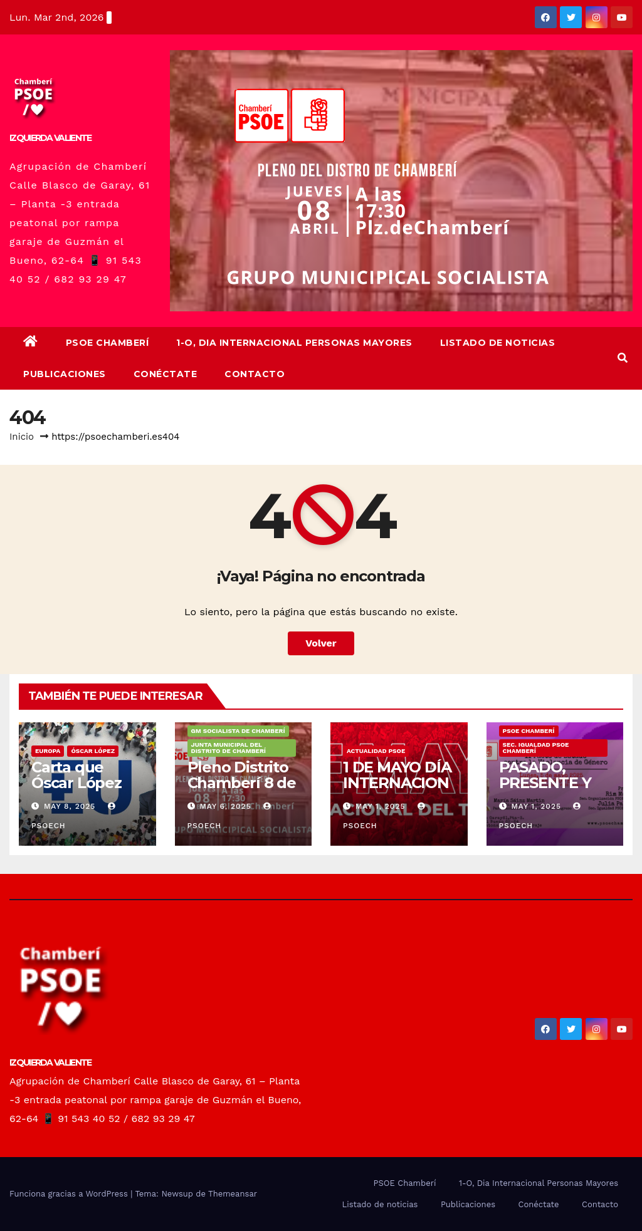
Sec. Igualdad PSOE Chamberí (536, 747)
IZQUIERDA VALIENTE (50, 137)
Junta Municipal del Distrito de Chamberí (228, 747)
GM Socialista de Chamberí (238, 730)
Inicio (21, 436)
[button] (623, 358)
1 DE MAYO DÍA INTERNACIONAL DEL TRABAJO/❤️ (397, 790)
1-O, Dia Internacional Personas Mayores (294, 342)
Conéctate (165, 374)
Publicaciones (64, 374)
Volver (321, 643)
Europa (47, 750)
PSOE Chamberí (107, 342)
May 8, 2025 (69, 806)
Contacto (254, 374)
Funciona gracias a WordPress (69, 1193)
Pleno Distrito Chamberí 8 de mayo (241, 783)
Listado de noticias (497, 342)
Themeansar (232, 1193)
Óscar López (93, 750)
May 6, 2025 (225, 806)
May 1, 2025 (380, 806)
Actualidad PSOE (376, 750)
